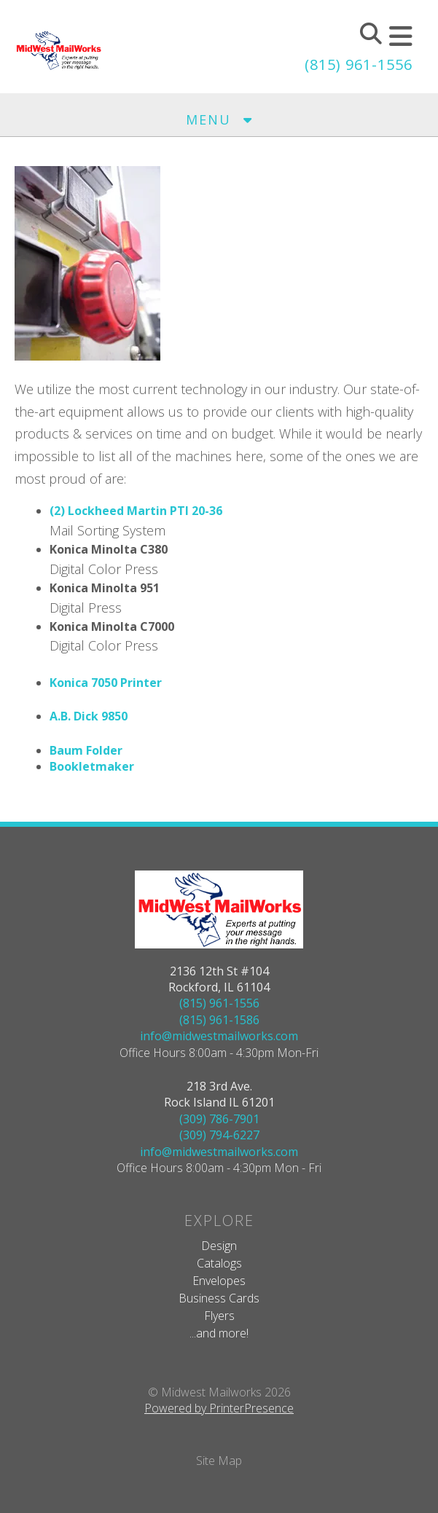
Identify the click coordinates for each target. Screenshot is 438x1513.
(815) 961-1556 (358, 64)
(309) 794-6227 (219, 1135)
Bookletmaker (92, 766)
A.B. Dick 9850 (89, 716)
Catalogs (219, 1263)
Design (219, 1246)
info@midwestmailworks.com (219, 1036)
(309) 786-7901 (219, 1119)
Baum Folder (86, 750)
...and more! (219, 1333)
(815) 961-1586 (219, 1020)
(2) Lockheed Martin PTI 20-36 (136, 511)
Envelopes (219, 1281)
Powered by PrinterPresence (219, 1408)
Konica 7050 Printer (106, 683)
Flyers (219, 1316)
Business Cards (219, 1298)
